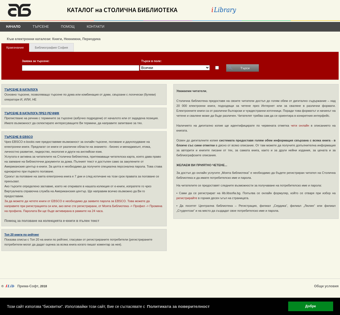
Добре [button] (310, 306)
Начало (13, 27)
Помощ (68, 27)
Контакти (95, 27)
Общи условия (326, 286)
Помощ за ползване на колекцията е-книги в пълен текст (51, 221)
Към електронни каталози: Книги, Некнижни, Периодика (54, 39)
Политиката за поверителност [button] (178, 306)
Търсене (41, 27)
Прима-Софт (27, 286)
